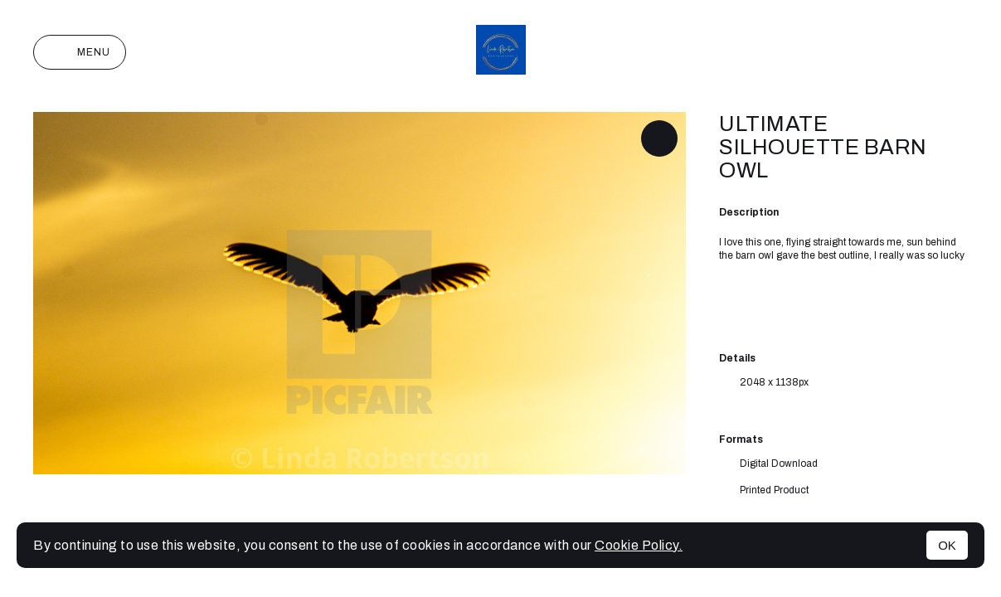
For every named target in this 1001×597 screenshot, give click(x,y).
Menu (79, 52)
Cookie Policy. (639, 545)
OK (947, 545)
